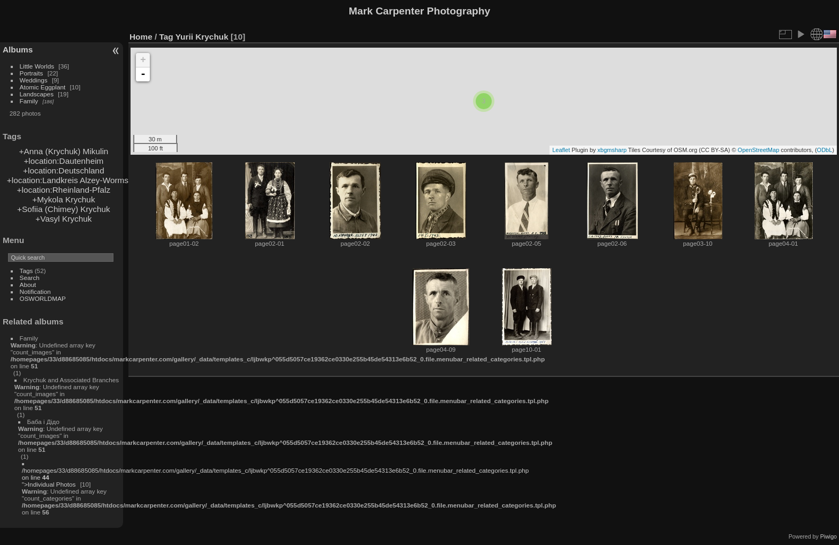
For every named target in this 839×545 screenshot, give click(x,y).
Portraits (31, 73)
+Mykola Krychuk (63, 199)
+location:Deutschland (63, 170)
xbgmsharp (612, 150)
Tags (26, 270)
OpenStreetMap (759, 150)
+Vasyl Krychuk (63, 218)
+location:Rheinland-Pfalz (64, 189)
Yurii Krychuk (202, 36)
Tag (166, 36)
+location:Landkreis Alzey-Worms (67, 180)
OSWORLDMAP (43, 298)
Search (30, 277)
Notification (35, 291)
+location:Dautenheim (63, 160)
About (28, 284)
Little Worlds (37, 66)
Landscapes (37, 93)
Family (29, 100)
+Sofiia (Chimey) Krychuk (63, 209)
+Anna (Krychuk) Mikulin (63, 151)
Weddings (34, 80)
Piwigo (828, 536)
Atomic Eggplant (43, 87)
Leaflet (561, 150)
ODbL (825, 150)
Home (140, 36)
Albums (18, 49)
